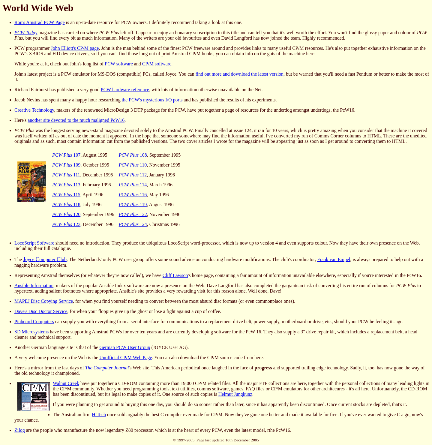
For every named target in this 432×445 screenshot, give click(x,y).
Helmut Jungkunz (235, 394)
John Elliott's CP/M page (75, 48)
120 (66, 214)
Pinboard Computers (34, 321)
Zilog (19, 430)
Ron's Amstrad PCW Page (39, 22)
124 (133, 224)
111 (66, 174)
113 (66, 184)
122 (133, 214)
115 (66, 194)
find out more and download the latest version (239, 74)
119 (133, 204)
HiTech (99, 414)
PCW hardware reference (125, 89)
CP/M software (156, 63)
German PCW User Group (124, 347)
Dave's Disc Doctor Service (41, 311)
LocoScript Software (34, 242)
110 (133, 164)
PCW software (119, 63)
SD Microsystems (31, 331)
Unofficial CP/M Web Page (125, 357)
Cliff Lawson (175, 275)
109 (66, 164)
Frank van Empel (333, 259)
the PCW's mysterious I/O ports (152, 99)
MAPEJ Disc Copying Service (43, 301)
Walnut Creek (66, 383)
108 (133, 155)
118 (66, 204)
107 (66, 155)
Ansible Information (33, 285)
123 (66, 224)
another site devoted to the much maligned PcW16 (76, 120)
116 (133, 194)
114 (133, 184)
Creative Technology (34, 110)
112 (133, 174)
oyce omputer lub (45, 259)
